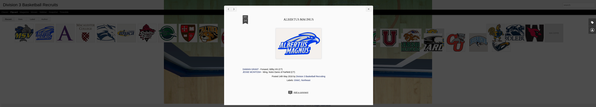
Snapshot (53, 12)
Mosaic (34, 12)
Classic (4, 12)
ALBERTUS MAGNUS (369, 27)
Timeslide (64, 12)
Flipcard (14, 12)
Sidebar (43, 12)
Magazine (24, 12)
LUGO (301, 105)
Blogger (317, 105)
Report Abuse (326, 105)
